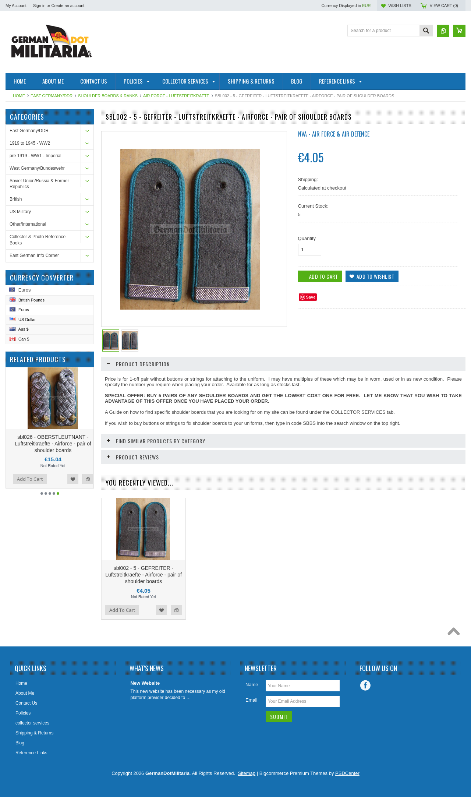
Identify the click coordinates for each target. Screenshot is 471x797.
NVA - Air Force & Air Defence (333, 134)
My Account (16, 5)
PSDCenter (347, 773)
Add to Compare (11, 479)
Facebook (365, 685)
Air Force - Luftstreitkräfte (176, 96)
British (16, 199)
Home (19, 96)
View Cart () (444, 5)
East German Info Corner (34, 255)
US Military (20, 211)
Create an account (67, 5)
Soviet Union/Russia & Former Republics (39, 184)
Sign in (39, 5)
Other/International (28, 224)
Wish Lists (399, 5)
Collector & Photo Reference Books (37, 240)
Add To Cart (41, 479)
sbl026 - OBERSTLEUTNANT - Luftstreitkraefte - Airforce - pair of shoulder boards (64, 443)
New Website (145, 683)
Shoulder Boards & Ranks (108, 96)
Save (311, 297)
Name (251, 684)
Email (251, 700)
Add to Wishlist (84, 479)
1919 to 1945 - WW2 (30, 143)
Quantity (307, 238)
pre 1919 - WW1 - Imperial (35, 155)
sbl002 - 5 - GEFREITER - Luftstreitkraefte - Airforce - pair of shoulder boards (143, 574)
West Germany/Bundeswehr (37, 168)
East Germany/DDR (51, 96)
